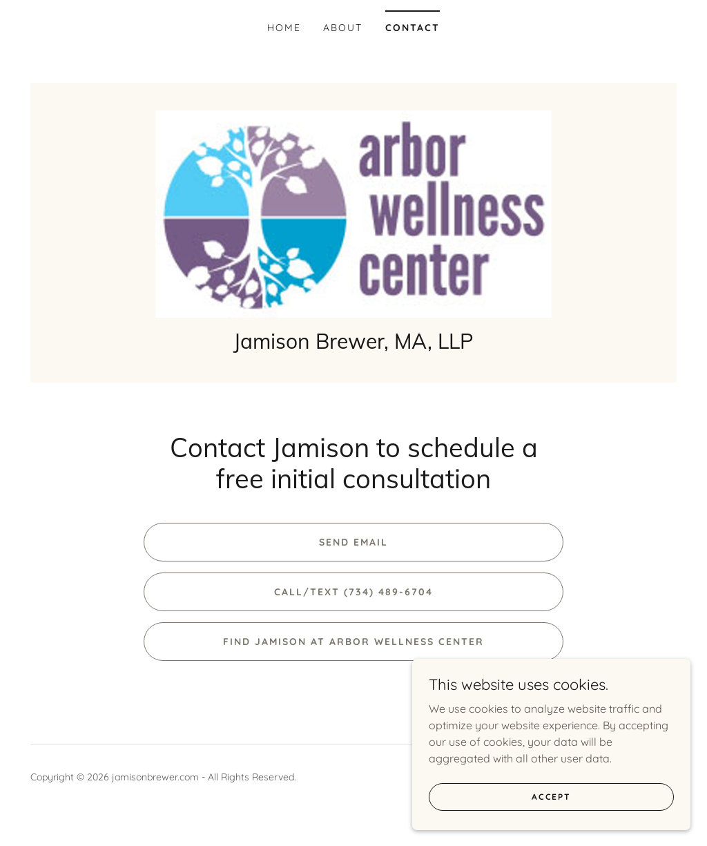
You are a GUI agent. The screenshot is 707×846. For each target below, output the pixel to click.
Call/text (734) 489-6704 (353, 605)
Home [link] (284, 27)
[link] (353, 220)
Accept (552, 796)
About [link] (342, 27)
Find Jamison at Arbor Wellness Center (353, 655)
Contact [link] (412, 27)
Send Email (353, 556)
